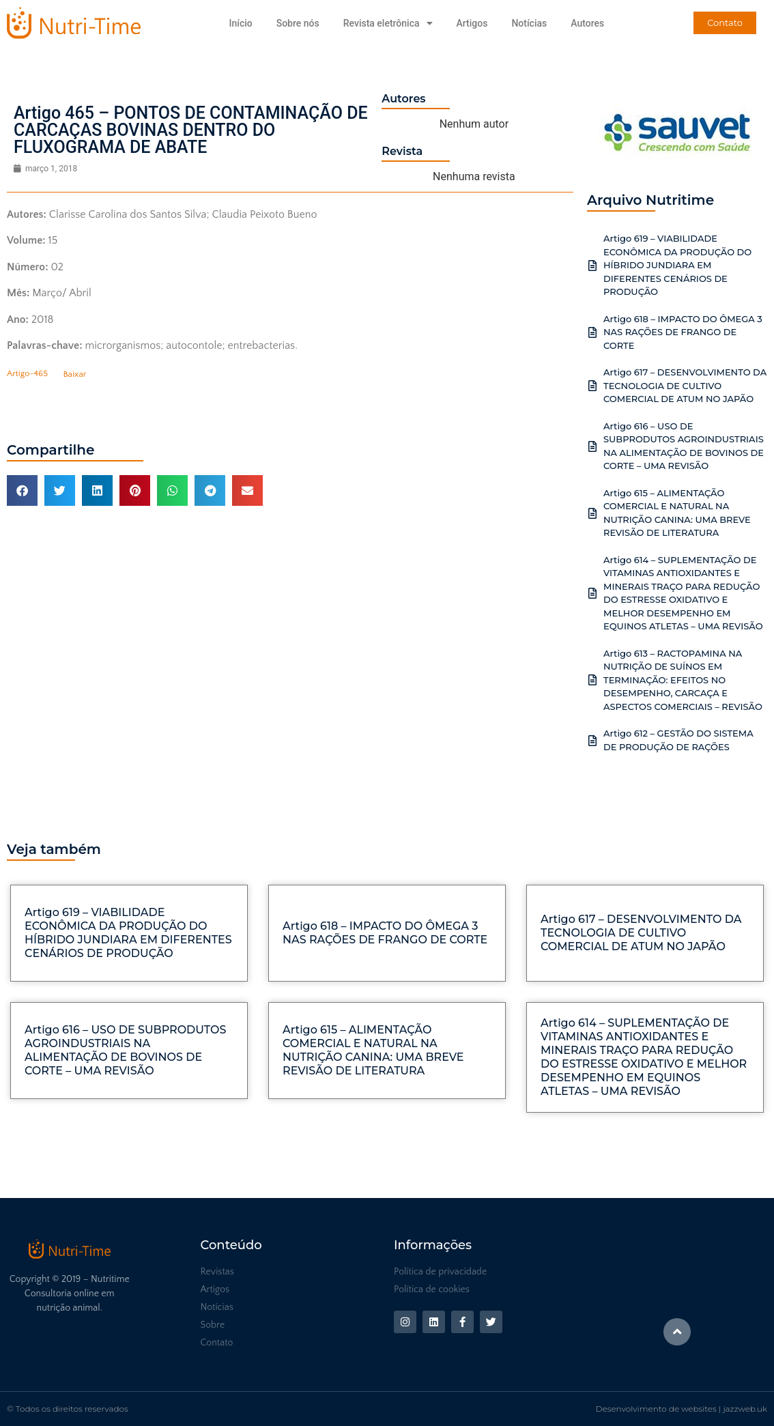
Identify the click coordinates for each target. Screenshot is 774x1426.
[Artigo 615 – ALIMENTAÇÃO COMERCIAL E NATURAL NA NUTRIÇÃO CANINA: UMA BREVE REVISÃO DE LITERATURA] (592, 513)
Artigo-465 (27, 374)
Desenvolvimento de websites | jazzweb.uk (681, 1408)
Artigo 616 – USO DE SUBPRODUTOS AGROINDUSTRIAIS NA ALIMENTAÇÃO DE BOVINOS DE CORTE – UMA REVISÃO (125, 1050)
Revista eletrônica (388, 23)
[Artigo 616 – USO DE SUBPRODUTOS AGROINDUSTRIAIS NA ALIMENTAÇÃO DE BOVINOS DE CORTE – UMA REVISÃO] (592, 446)
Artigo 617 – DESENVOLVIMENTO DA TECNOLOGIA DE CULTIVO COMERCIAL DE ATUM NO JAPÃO (684, 385)
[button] (22, 490)
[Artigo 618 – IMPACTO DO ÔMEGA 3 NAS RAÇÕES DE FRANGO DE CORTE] (592, 332)
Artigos (472, 23)
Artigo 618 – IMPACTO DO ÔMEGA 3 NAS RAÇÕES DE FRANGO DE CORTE (682, 332)
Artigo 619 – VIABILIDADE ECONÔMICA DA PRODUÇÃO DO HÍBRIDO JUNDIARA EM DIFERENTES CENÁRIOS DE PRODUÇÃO (677, 265)
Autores (587, 23)
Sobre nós (297, 23)
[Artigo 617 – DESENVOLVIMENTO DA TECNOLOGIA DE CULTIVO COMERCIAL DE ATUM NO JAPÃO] (592, 385)
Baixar (74, 374)
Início (240, 23)
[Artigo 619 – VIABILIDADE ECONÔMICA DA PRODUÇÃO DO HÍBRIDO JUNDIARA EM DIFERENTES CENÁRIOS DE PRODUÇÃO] (592, 265)
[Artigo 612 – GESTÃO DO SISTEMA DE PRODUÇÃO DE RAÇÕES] (592, 740)
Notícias (529, 23)
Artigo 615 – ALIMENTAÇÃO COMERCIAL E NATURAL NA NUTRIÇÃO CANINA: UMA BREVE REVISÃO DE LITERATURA (373, 1050)
